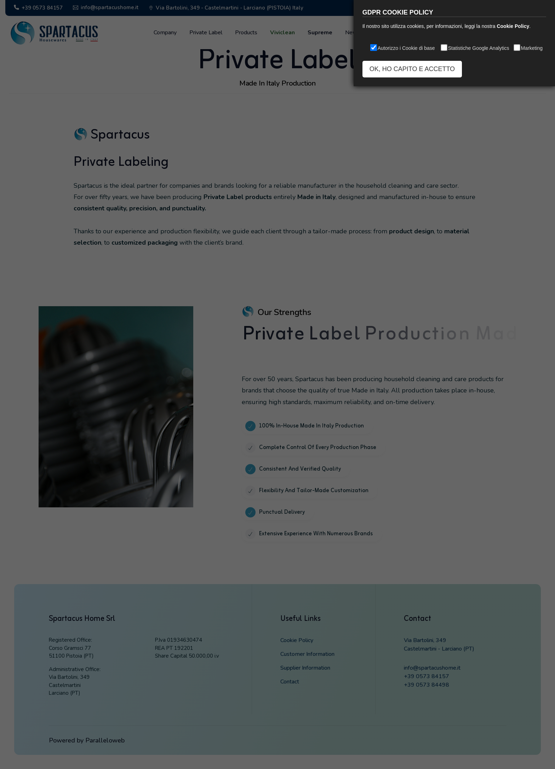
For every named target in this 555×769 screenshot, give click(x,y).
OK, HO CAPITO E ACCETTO (412, 68)
